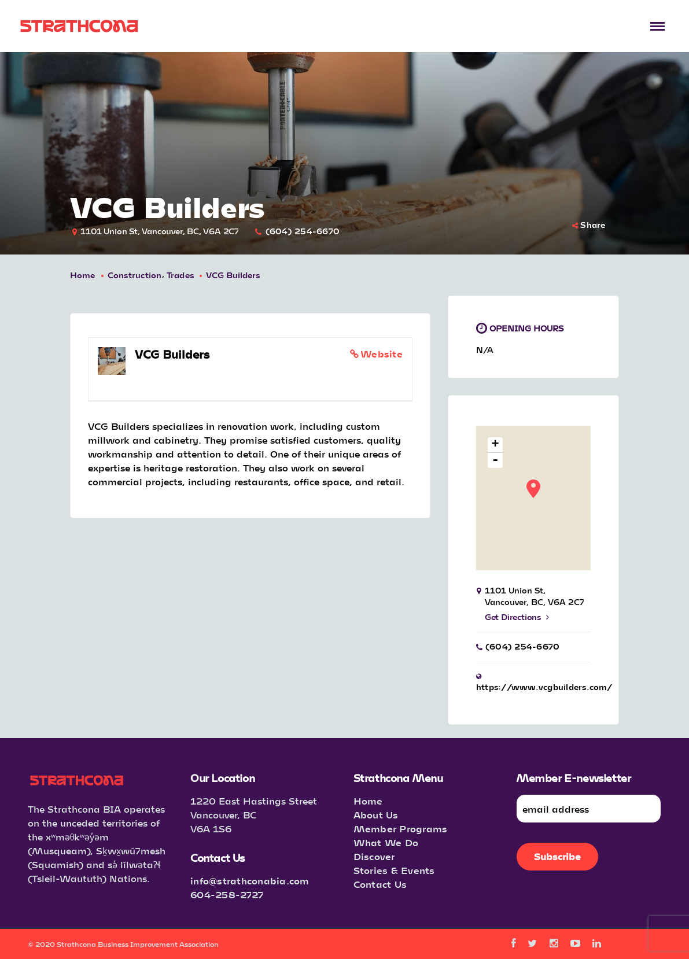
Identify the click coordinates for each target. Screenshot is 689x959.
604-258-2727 (226, 894)
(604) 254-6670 (303, 231)
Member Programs (400, 828)
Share (589, 225)
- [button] (495, 460)
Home (82, 275)
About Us (376, 814)
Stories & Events (394, 870)
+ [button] (495, 445)
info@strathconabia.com (250, 880)
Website (381, 353)
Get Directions (517, 617)
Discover (374, 856)
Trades (180, 275)
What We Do (386, 842)
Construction (135, 275)
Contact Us (380, 884)
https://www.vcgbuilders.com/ (544, 687)
